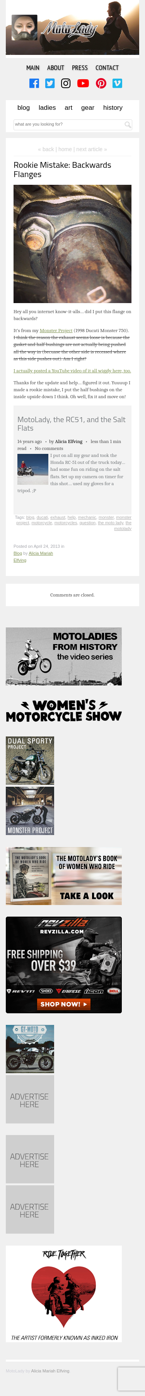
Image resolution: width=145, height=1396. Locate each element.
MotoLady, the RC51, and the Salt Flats (71, 423)
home (65, 149)
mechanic (87, 517)
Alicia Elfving (68, 441)
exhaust (57, 517)
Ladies (47, 107)
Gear (87, 107)
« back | (48, 149)
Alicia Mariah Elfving (50, 1371)
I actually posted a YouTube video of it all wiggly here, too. (72, 370)
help (72, 517)
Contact (107, 67)
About (55, 67)
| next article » (90, 149)
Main (32, 67)
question (88, 522)
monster (106, 517)
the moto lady (110, 522)
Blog (23, 107)
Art (68, 107)
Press (80, 67)
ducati (42, 517)
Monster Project (56, 330)
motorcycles (66, 522)
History (113, 107)
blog (30, 517)
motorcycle (42, 522)
